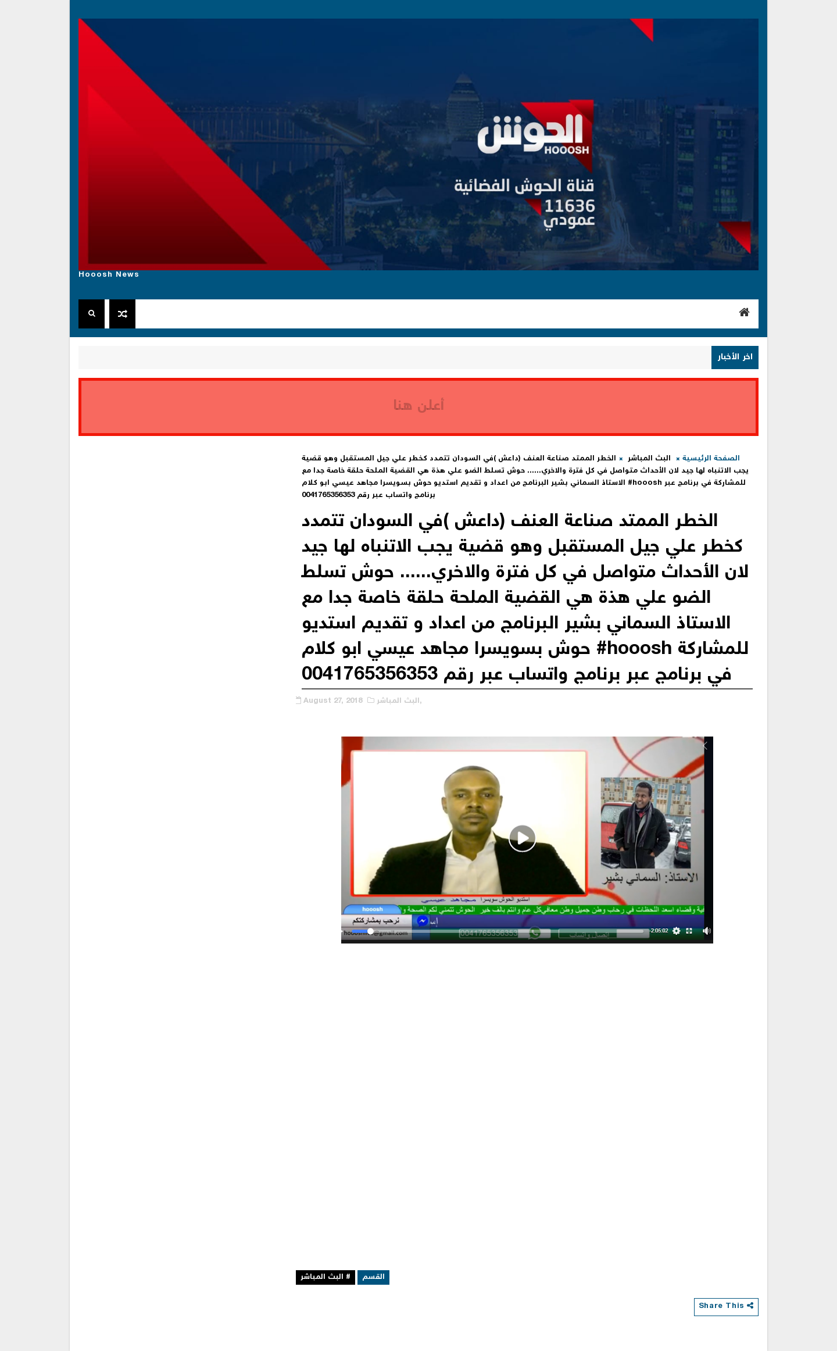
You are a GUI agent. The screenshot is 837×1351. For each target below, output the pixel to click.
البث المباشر (649, 458)
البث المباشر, (399, 701)
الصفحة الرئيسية (711, 458)
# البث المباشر (325, 1277)
